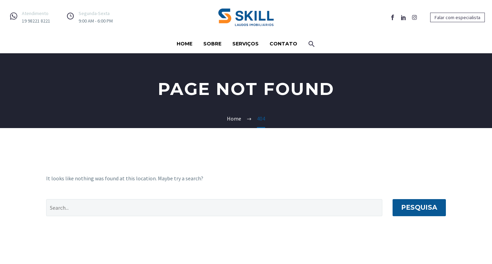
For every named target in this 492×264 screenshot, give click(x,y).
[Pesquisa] (214, 207)
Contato (283, 44)
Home (184, 44)
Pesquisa (419, 207)
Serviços (245, 44)
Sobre (212, 44)
